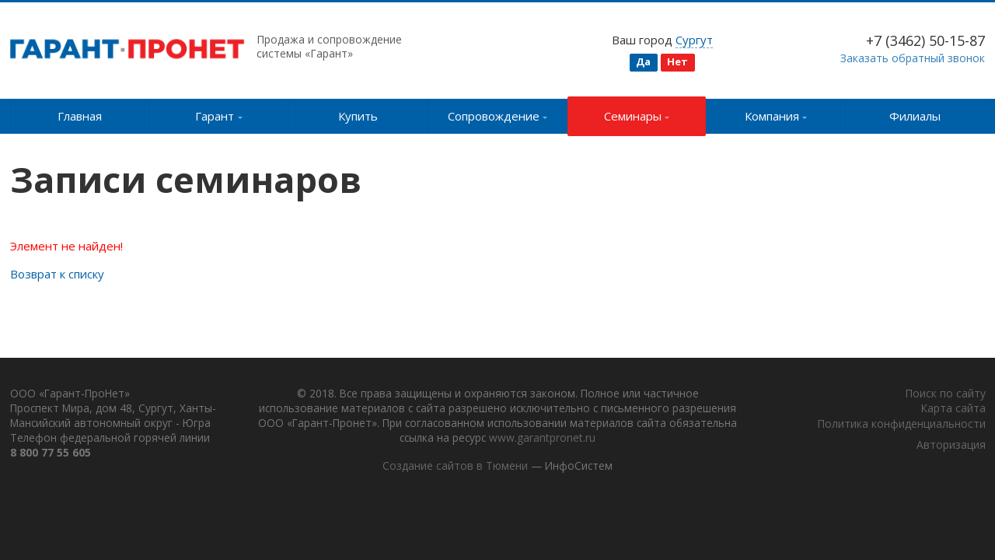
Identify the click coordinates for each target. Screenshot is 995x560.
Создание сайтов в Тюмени (454, 467)
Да (643, 61)
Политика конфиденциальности (901, 425)
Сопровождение (498, 116)
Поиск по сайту (945, 394)
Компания (776, 116)
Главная (80, 116)
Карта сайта (953, 409)
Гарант (219, 116)
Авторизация (951, 446)
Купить (358, 116)
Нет (677, 61)
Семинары (637, 116)
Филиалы (915, 116)
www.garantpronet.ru (597, 439)
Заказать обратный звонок (912, 58)
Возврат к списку (57, 274)
